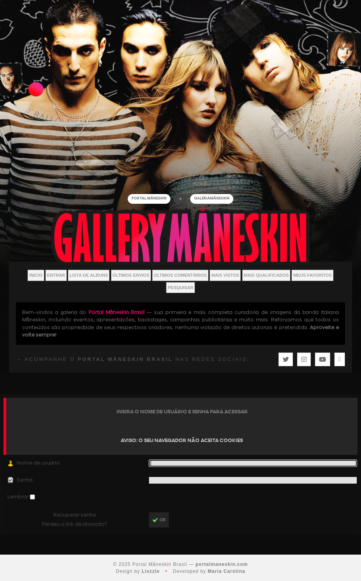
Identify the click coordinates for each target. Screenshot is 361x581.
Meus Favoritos (312, 275)
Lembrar (18, 496)
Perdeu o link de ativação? (74, 524)
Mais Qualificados (266, 275)
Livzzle (151, 571)
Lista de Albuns (88, 275)
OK (159, 520)
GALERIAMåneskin (211, 198)
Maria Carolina (226, 571)
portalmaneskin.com (222, 564)
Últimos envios (131, 275)
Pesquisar (180, 287)
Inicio (35, 275)
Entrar (56, 275)
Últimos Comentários (180, 275)
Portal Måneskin (149, 198)
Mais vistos (225, 275)
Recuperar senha (74, 515)
